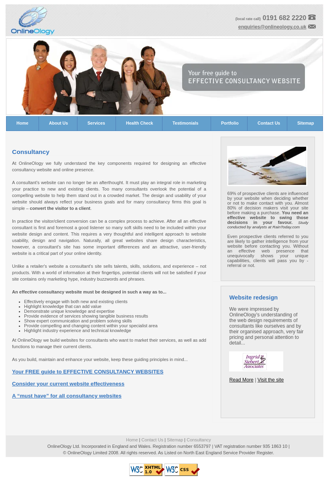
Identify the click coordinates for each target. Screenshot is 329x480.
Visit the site (271, 380)
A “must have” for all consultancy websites (67, 396)
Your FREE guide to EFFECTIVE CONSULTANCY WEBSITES (87, 372)
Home (132, 439)
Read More (241, 380)
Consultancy (199, 439)
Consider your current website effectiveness (68, 384)
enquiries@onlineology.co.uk (272, 27)
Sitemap (175, 439)
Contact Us (152, 439)
